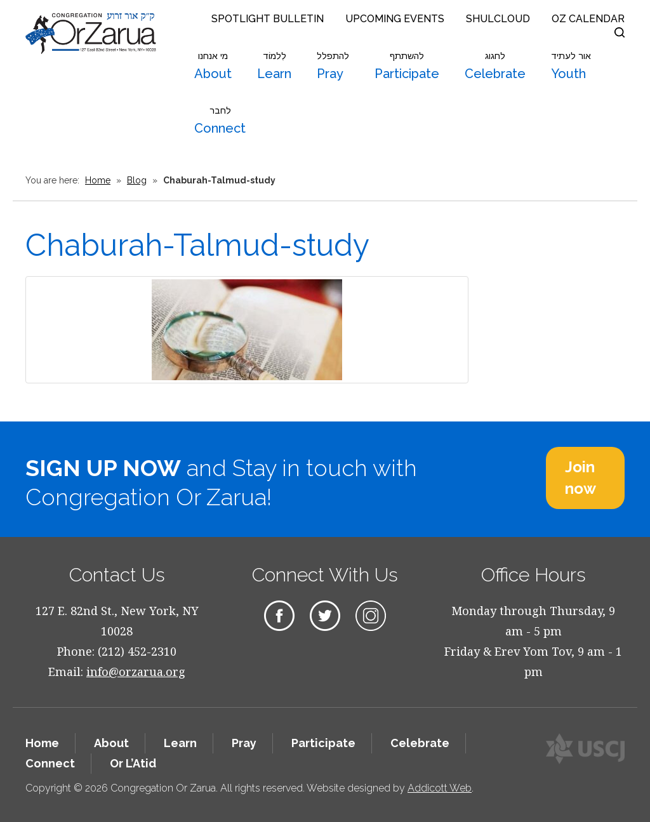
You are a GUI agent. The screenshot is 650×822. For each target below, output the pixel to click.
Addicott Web (440, 788)
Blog (137, 180)
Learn (274, 66)
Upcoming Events (394, 19)
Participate (407, 66)
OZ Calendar (588, 19)
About (213, 66)
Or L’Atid (133, 763)
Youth (571, 66)
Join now (580, 478)
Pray (333, 66)
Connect (220, 120)
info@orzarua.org (135, 671)
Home (97, 180)
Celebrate (495, 66)
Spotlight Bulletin (267, 19)
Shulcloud (498, 19)
